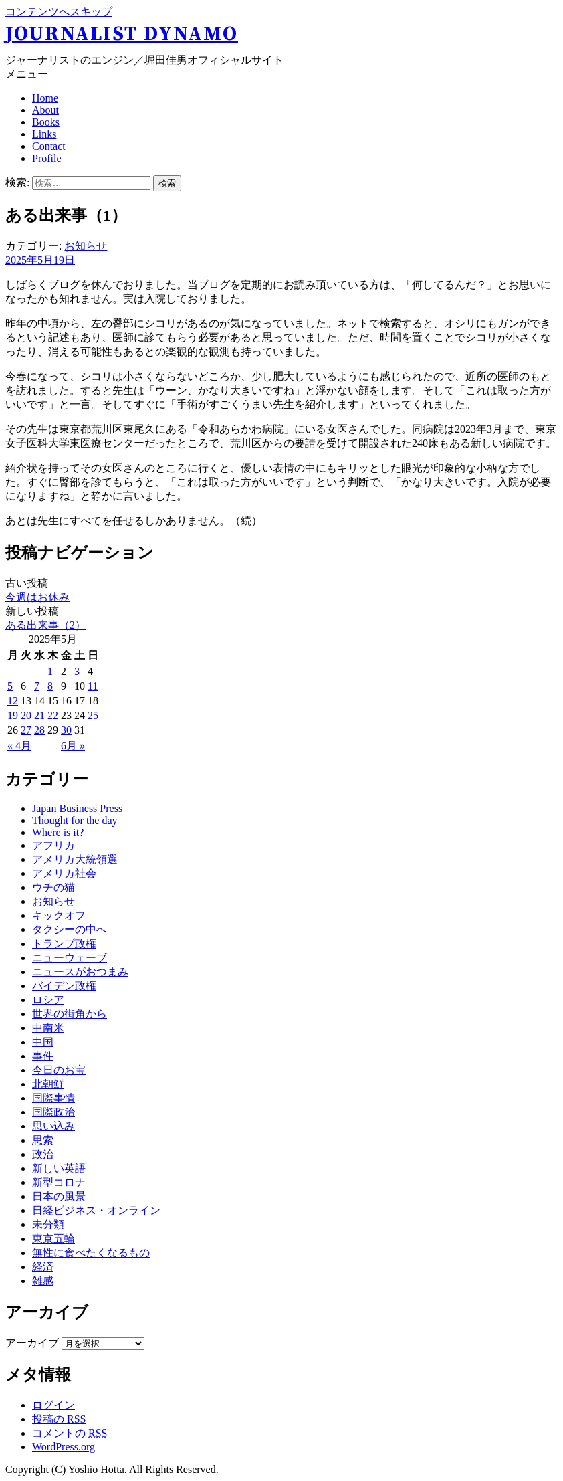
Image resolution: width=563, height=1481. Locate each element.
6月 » (73, 745)
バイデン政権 (64, 985)
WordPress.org (63, 1446)
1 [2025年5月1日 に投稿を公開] (50, 671)
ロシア (48, 999)
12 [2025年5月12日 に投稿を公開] (12, 700)
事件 (42, 1056)
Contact (49, 146)
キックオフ (59, 915)
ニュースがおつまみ (80, 971)
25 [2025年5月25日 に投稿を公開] (93, 715)
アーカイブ (32, 1343)
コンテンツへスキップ (58, 11)
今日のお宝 (59, 1070)
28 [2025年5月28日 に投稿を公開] (39, 730)
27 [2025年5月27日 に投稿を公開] (26, 730)
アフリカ (53, 845)
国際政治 (53, 1112)
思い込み (53, 1126)
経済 (42, 1266)
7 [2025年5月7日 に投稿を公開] (36, 686)
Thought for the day (75, 820)
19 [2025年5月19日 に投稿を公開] (12, 715)
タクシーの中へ (69, 929)
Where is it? (58, 832)
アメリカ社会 (64, 873)
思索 (42, 1140)
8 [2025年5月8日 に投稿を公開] (50, 686)
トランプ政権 (64, 943)
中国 (42, 1042)
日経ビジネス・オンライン (96, 1210)
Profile (47, 158)
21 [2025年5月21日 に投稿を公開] (39, 715)
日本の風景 (59, 1196)
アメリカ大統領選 (75, 859)
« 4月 (19, 745)
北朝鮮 (48, 1084)
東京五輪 (53, 1238)
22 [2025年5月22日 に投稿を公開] (52, 715)
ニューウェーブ (69, 957)
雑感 (42, 1280)
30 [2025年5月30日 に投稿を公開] (66, 730)
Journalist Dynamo (121, 34)
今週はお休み (37, 597)
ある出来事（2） (45, 625)
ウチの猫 (53, 887)
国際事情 (53, 1098)
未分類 (48, 1224)
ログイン (53, 1405)
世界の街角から (69, 1013)
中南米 (48, 1027)
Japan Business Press (77, 808)
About (45, 110)
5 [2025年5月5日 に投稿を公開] (10, 686)
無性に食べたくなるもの (91, 1252)
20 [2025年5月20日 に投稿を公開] (26, 715)
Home (45, 98)
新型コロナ (59, 1182)
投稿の (59, 1419)
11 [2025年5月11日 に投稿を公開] (93, 686)
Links (44, 134)
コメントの (69, 1433)
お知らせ (85, 246)
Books (46, 122)
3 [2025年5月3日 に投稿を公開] (77, 671)
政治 (42, 1154)
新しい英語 (59, 1168)
